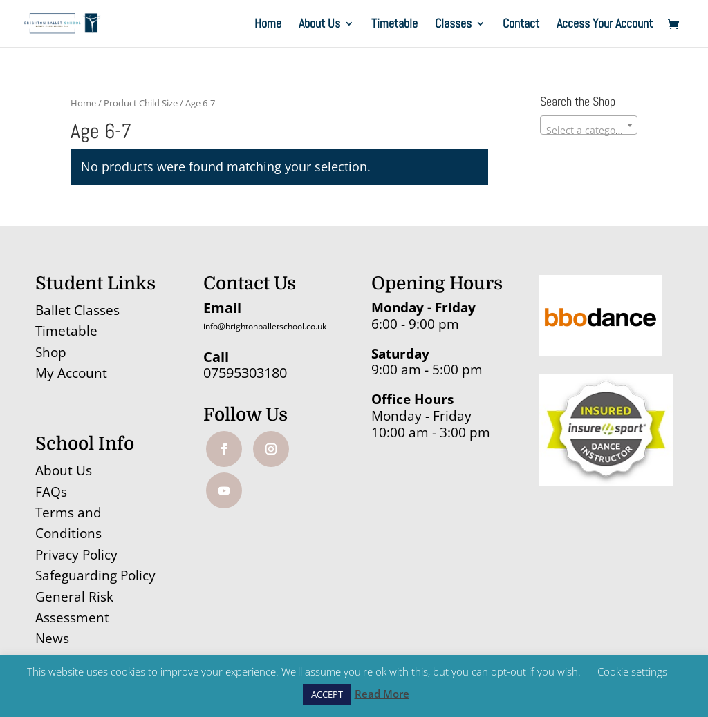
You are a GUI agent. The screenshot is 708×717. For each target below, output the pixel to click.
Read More (382, 693)
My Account (71, 373)
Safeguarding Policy (95, 575)
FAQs (51, 492)
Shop (50, 352)
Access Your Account (605, 25)
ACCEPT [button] (327, 694)
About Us (319, 25)
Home (267, 25)
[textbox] (589, 130)
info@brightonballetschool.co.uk (264, 326)
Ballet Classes (77, 310)
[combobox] (588, 125)
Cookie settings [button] (632, 671)
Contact (521, 25)
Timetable (394, 25)
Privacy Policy (76, 555)
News (52, 638)
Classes (453, 25)
